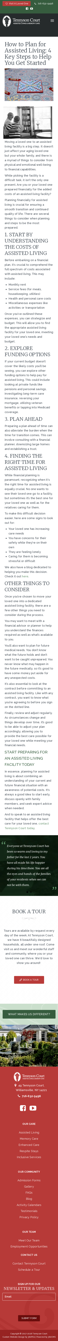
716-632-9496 (43, 3)
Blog (29, 1198)
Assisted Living (29, 1132)
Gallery (29, 1186)
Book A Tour (29, 980)
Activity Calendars (29, 1205)
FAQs (29, 1192)
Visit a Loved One (16, 3)
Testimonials (29, 1211)
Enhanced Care (29, 1144)
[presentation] (25, 1308)
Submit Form (29, 1318)
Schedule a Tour (29, 1269)
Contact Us (29, 1254)
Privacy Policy (29, 1217)
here (24, 576)
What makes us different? (29, 1014)
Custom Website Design (13, 1337)
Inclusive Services (29, 1157)
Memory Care (29, 1138)
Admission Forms (29, 1180)
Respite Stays (29, 1151)
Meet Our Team (29, 1240)
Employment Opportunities (29, 1246)
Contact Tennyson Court (29, 1263)
